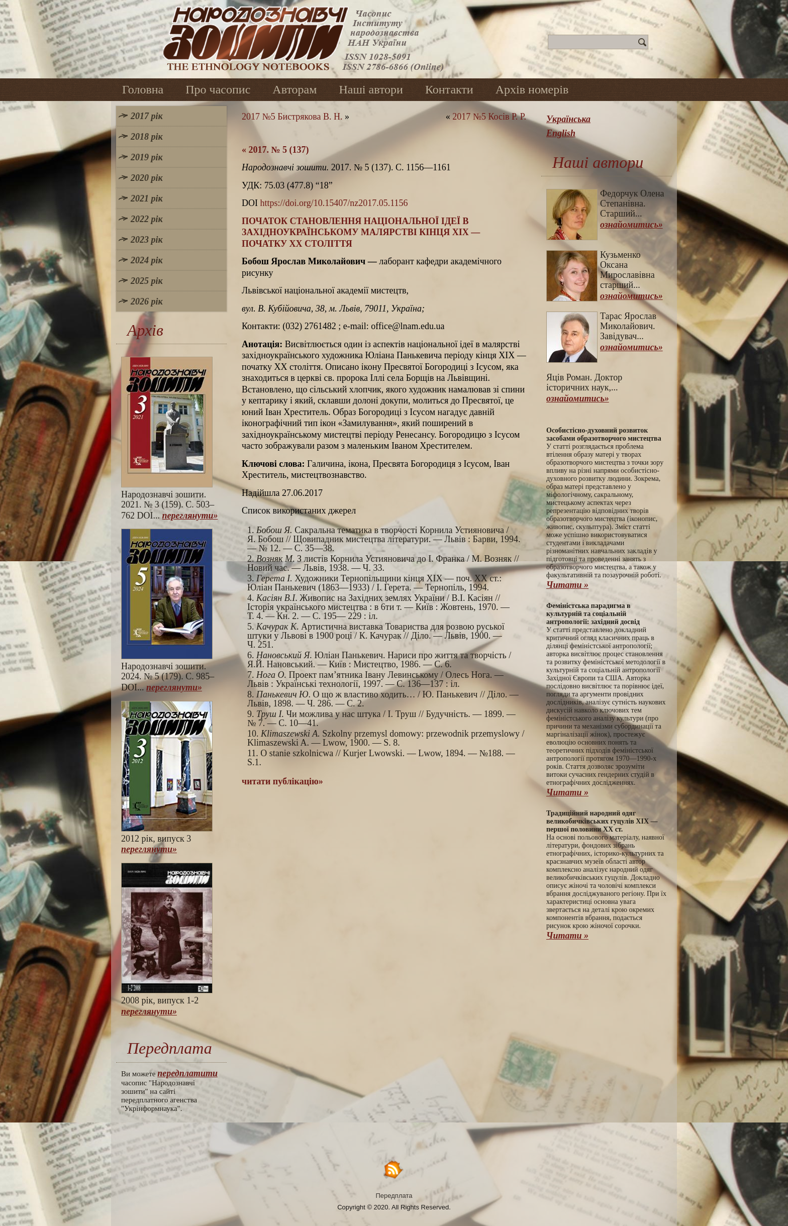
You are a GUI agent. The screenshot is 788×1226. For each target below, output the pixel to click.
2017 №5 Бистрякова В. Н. (292, 117)
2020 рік (147, 178)
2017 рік (147, 116)
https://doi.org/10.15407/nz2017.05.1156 (334, 203)
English (560, 133)
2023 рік (147, 240)
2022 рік (147, 219)
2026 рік (147, 301)
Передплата (394, 1195)
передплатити (187, 1073)
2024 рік (147, 260)
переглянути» (190, 515)
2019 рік (147, 157)
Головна (142, 89)
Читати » (567, 585)
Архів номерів (532, 89)
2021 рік (147, 198)
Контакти (449, 89)
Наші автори (371, 89)
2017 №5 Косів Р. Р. (489, 117)
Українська (568, 119)
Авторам (294, 89)
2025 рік (147, 281)
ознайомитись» (631, 225)
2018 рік (147, 137)
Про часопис (217, 89)
